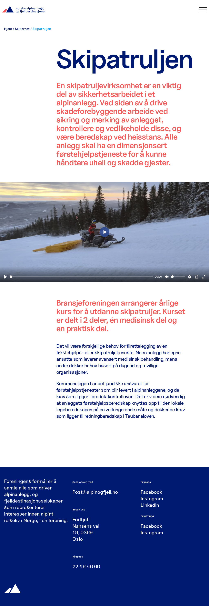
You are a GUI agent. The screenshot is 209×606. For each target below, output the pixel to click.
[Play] (5, 277)
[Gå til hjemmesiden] (12, 588)
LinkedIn (150, 505)
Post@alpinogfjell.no (95, 492)
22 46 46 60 (86, 567)
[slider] (81, 277)
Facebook (151, 492)
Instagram (152, 499)
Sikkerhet (22, 29)
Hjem (8, 29)
